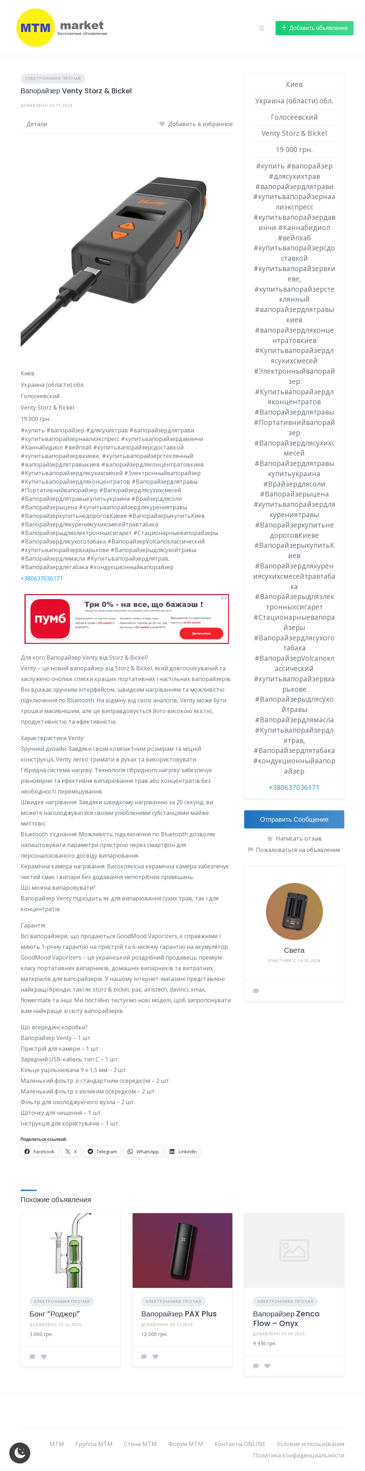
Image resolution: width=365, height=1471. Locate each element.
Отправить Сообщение (294, 819)
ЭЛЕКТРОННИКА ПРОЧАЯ (53, 78)
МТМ (57, 1444)
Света (294, 950)
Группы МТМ (94, 1444)
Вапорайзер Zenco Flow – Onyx (286, 1318)
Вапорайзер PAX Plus (179, 1314)
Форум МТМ (185, 1444)
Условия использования (310, 1444)
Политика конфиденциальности (298, 1455)
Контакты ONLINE (240, 1444)
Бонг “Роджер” (55, 1314)
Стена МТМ (140, 1444)
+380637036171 (42, 578)
